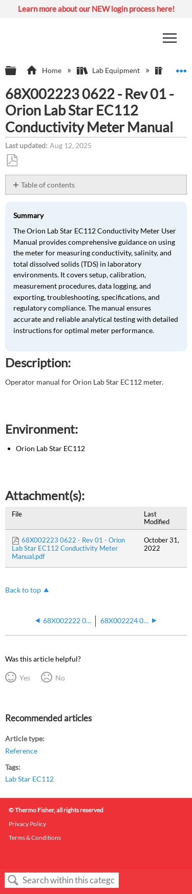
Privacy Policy (27, 824)
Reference (21, 750)
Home (44, 70)
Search (13, 880)
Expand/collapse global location (181, 67)
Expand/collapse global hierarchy (17, 71)
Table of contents (48, 184)
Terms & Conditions (35, 837)
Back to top (23, 589)
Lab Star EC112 (29, 778)
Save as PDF (11, 160)
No (60, 677)
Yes (24, 677)
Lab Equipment (109, 70)
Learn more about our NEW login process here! (96, 8)
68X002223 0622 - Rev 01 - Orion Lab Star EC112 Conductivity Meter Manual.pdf (68, 548)
